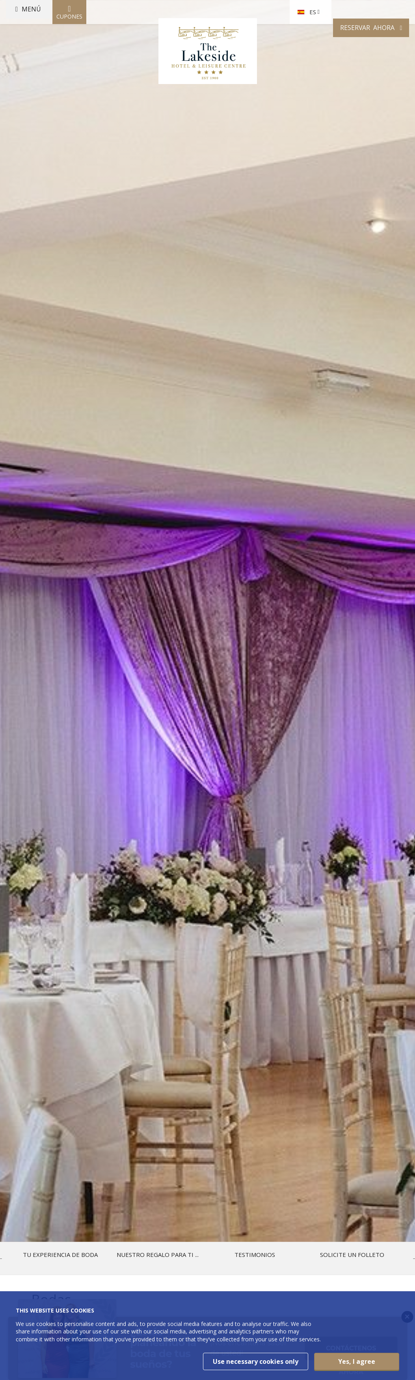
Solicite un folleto (352, 1254)
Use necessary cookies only (255, 1361)
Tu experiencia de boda (60, 1254)
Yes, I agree (356, 1361)
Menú (45, 53)
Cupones (87, 53)
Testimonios (254, 1254)
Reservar (347, 53)
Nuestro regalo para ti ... (158, 1254)
